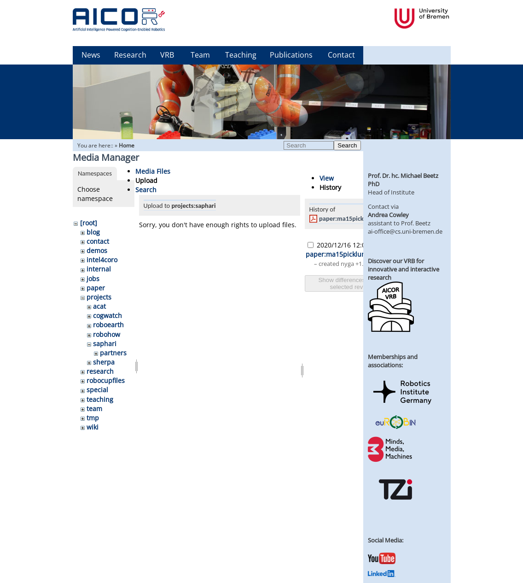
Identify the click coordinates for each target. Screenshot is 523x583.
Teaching (240, 55)
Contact (341, 55)
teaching (100, 399)
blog (93, 232)
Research (130, 55)
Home (126, 145)
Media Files (152, 171)
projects (99, 297)
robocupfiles (106, 380)
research (100, 371)
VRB (167, 55)
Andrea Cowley (388, 215)
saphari (104, 343)
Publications (291, 55)
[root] (88, 222)
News (90, 55)
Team (200, 55)
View (327, 178)
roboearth (108, 324)
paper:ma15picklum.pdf (352, 218)
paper (96, 287)
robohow (106, 334)
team (94, 408)
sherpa (104, 362)
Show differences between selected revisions (354, 283)
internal (99, 269)
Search (347, 145)
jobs (93, 278)
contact (98, 241)
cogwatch (107, 315)
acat (99, 306)
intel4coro (102, 259)
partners (113, 352)
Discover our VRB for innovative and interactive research (403, 269)
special (97, 389)
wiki (93, 427)
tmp (93, 417)
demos (97, 250)
